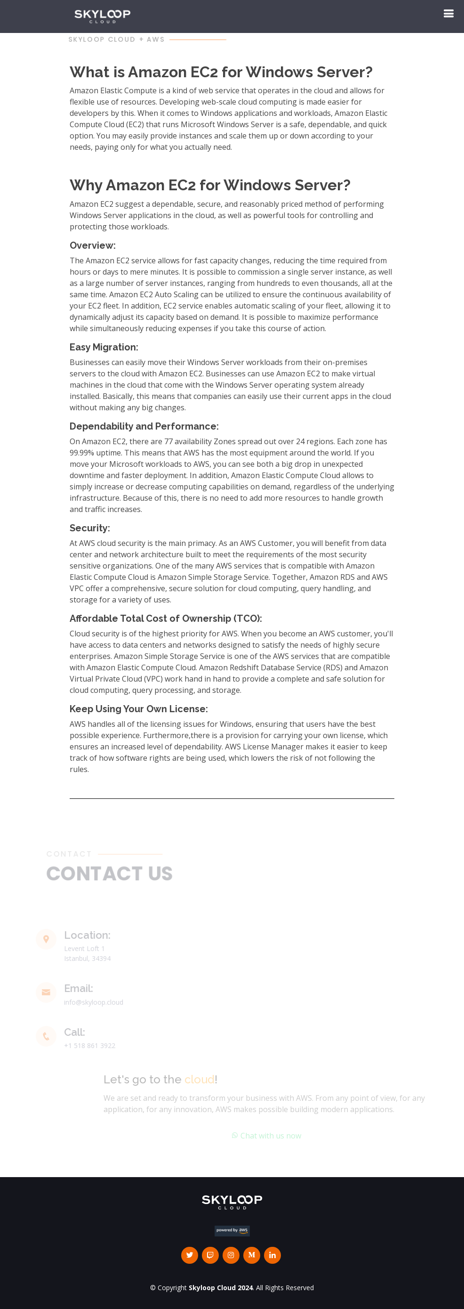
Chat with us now (272, 1135)
